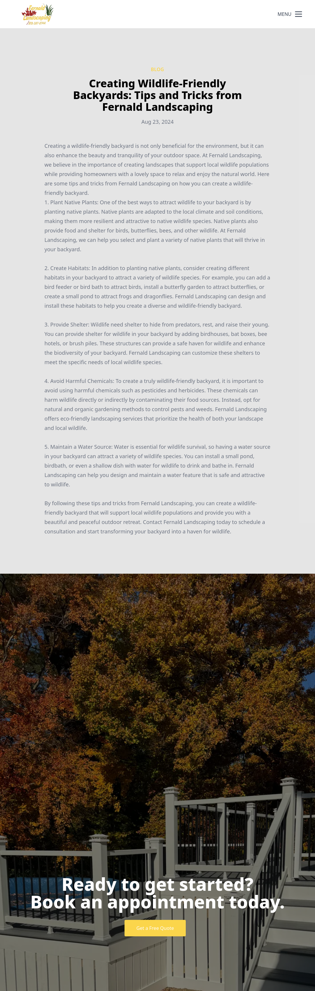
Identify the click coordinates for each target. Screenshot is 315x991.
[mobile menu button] (298, 14)
